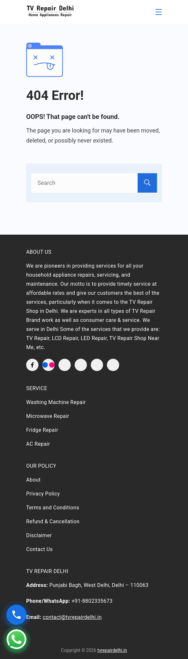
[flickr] (48, 365)
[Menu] (158, 12)
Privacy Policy (43, 494)
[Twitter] (64, 365)
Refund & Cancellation (52, 521)
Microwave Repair (47, 416)
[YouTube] (81, 365)
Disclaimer (39, 535)
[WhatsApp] (113, 365)
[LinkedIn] (97, 365)
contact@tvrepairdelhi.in (72, 617)
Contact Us (39, 549)
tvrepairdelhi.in (112, 650)
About (33, 480)
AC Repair (38, 444)
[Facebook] (32, 365)
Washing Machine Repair (56, 402)
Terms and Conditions (52, 508)
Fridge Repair (42, 430)
